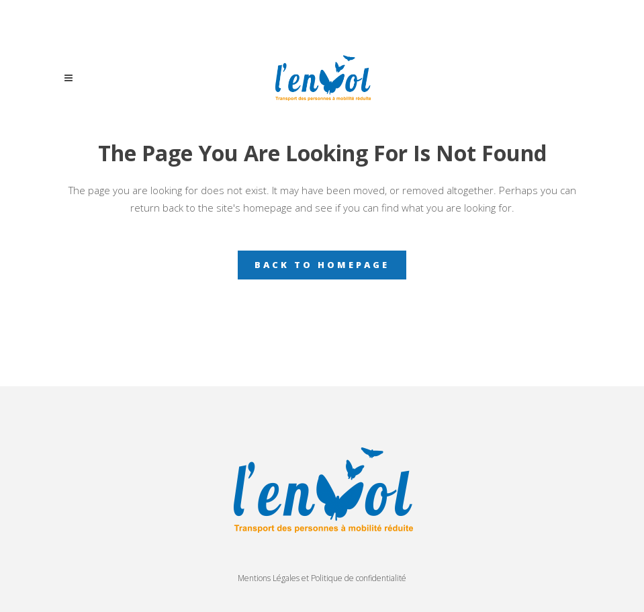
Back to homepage (322, 265)
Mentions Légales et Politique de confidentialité (322, 578)
